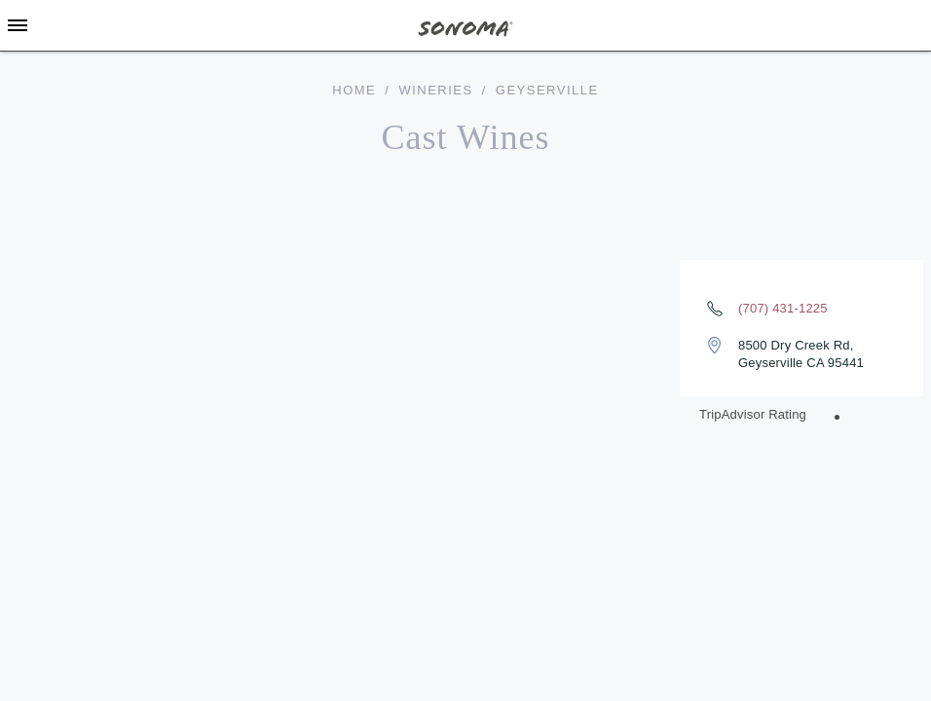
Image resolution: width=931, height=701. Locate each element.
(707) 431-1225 (783, 308)
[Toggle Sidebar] (17, 25)
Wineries (435, 90)
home (354, 90)
